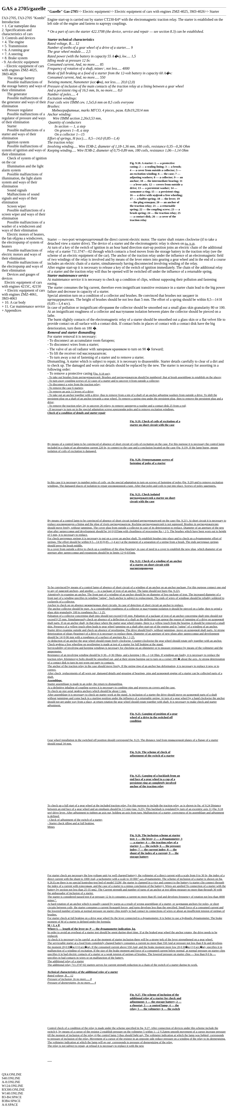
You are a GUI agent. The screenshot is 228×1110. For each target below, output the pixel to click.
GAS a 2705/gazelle (24, 8)
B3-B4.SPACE (12, 1097)
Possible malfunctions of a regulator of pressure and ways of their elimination (23, 118)
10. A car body (15, 302)
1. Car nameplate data (20, 26)
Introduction (10, 22)
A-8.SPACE (10, 1104)
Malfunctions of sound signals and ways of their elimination (20, 198)
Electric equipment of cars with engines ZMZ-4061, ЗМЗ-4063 (23, 294)
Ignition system (18, 142)
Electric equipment (96, 11)
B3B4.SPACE (11, 1101)
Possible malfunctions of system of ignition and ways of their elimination (24, 150)
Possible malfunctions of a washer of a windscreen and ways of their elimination (23, 226)
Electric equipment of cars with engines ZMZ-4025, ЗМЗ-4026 (23, 70)
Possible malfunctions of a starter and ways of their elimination (23, 134)
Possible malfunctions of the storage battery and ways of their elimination (24, 86)
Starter (12, 126)
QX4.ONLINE (12, 1074)
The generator (17, 94)
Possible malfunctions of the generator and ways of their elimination (24, 102)
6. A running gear (17, 50)
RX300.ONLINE (13, 1089)
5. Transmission (16, 46)
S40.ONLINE (11, 1078)
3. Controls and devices (18, 38)
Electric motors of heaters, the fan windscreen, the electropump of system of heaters (23, 240)
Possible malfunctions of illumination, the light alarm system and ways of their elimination (22, 180)
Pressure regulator (20, 110)
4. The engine (14, 42)
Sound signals (17, 190)
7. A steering (13, 54)
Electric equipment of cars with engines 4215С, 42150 (22, 284)
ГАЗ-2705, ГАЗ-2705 (24, 18)
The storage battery (21, 78)
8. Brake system (16, 58)
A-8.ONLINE (11, 1082)
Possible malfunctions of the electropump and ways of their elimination (22, 266)
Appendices (12, 310)
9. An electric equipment (21, 62)
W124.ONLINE (12, 1086)
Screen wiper (16, 206)
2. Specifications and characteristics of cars (17, 32)
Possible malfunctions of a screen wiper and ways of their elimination (23, 214)
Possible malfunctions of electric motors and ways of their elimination (22, 254)
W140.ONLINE (12, 1093)
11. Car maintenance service (25, 306)
